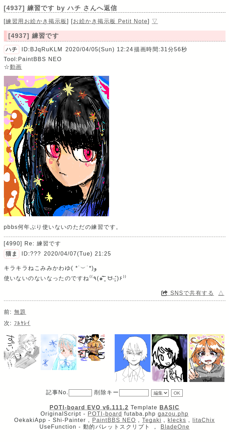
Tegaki (151, 420)
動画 (16, 67)
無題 (20, 312)
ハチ (12, 49)
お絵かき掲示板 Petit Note (110, 21)
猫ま (12, 254)
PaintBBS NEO (114, 420)
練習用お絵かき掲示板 (36, 21)
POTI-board (105, 414)
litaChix (204, 420)
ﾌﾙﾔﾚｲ (22, 323)
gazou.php (173, 414)
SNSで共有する (187, 293)
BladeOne (175, 427)
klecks (177, 420)
